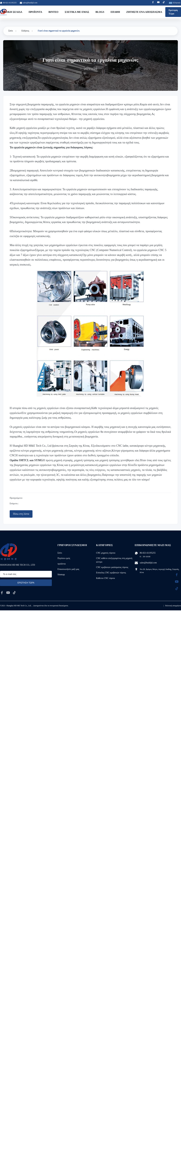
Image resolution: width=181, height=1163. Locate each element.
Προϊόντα (35, 12)
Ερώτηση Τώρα (173, 12)
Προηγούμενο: (16, 498)
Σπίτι (10, 31)
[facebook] (2, 593)
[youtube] (8, 593)
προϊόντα (62, 564)
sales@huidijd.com (30, 3)
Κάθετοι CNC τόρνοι (105, 578)
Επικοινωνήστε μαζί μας (68, 569)
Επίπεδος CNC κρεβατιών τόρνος (111, 572)
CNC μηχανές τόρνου (105, 553)
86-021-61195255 (148, 553)
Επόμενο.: (14, 503)
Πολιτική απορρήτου (173, 606)
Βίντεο (53, 12)
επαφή (115, 12)
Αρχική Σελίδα (12, 12)
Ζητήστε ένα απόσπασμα (144, 12)
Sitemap (61, 574)
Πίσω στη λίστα (21, 513)
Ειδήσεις (25, 31)
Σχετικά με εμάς (77, 12)
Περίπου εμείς (64, 558)
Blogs (100, 12)
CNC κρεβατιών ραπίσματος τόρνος (112, 567)
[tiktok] (14, 593)
